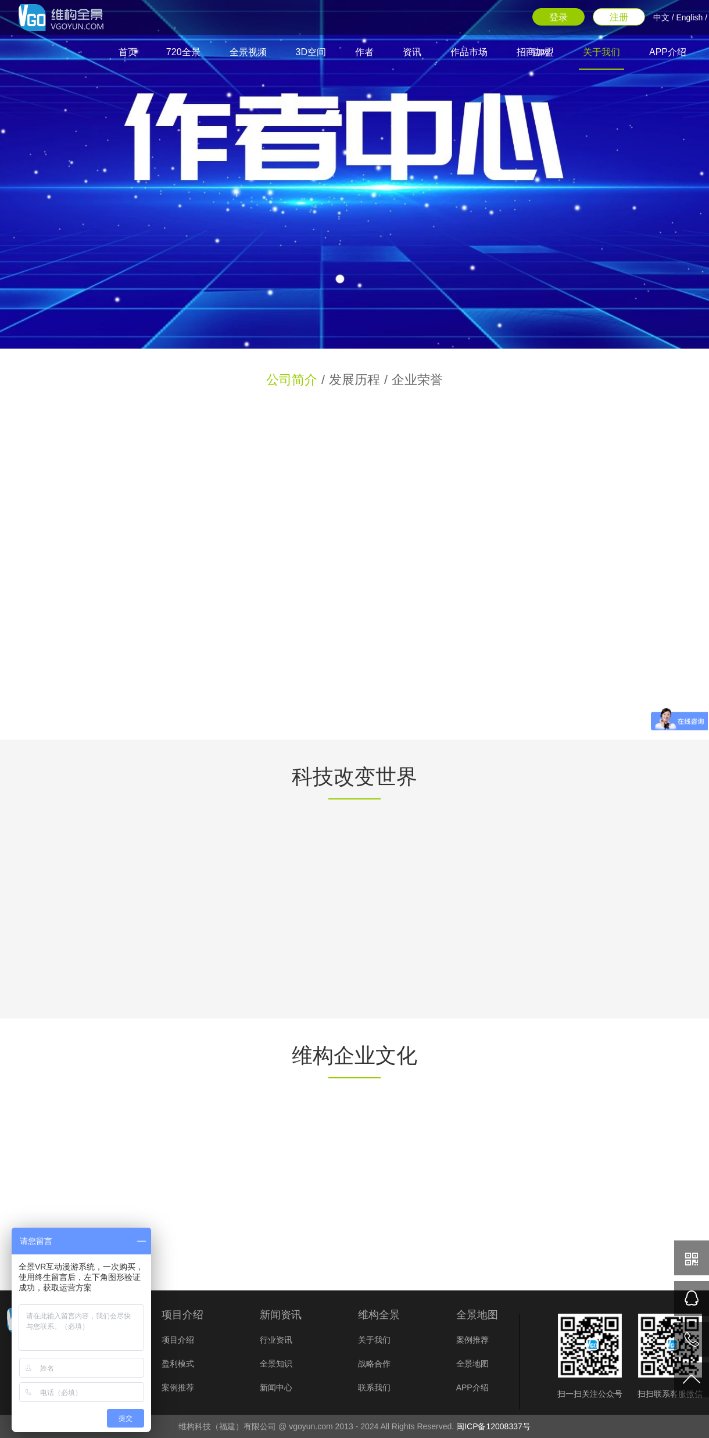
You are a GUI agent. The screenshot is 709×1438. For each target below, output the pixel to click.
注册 (619, 17)
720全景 (183, 52)
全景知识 (276, 1363)
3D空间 (311, 52)
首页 (128, 52)
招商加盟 (535, 52)
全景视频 (248, 52)
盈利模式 (178, 1363)
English (689, 17)
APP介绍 (667, 52)
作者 (364, 52)
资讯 (412, 52)
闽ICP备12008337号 (493, 1426)
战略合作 (374, 1363)
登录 (558, 17)
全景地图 (472, 1363)
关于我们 (601, 52)
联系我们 (374, 1387)
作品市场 (469, 52)
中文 (661, 17)
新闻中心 (276, 1387)
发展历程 (354, 379)
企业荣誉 (417, 379)
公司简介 (291, 379)
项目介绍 (178, 1339)
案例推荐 (178, 1387)
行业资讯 (276, 1339)
